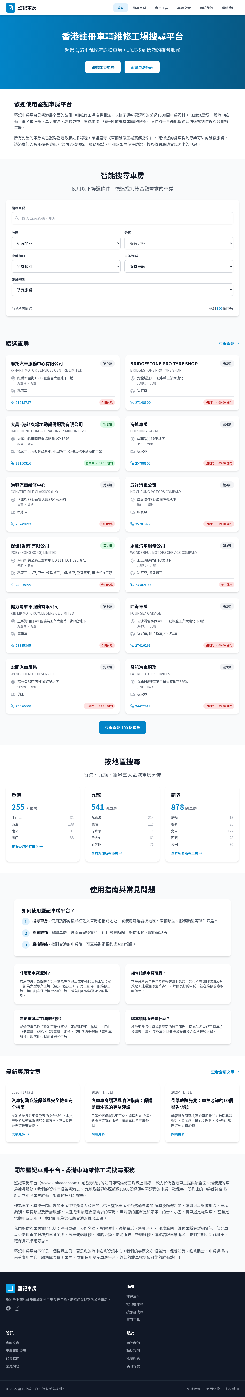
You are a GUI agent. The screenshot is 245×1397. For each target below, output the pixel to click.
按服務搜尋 (134, 1311)
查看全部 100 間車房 (122, 727)
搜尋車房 (139, 7)
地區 (15, 232)
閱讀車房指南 (142, 67)
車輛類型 (131, 255)
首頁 (120, 7)
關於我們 (206, 7)
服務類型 (18, 279)
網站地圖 (232, 1388)
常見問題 (12, 1366)
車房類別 (18, 255)
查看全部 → (229, 343)
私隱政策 (133, 1358)
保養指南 (12, 1358)
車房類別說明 (16, 1350)
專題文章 (184, 7)
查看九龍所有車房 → (106, 853)
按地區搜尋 (134, 1304)
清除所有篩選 (22, 308)
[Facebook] (8, 1308)
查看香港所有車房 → (27, 846)
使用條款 (133, 1366)
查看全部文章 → (225, 1071)
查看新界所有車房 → (186, 853)
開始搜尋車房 (103, 67)
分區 (127, 232)
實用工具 (161, 7)
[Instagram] (17, 1308)
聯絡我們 (228, 7)
